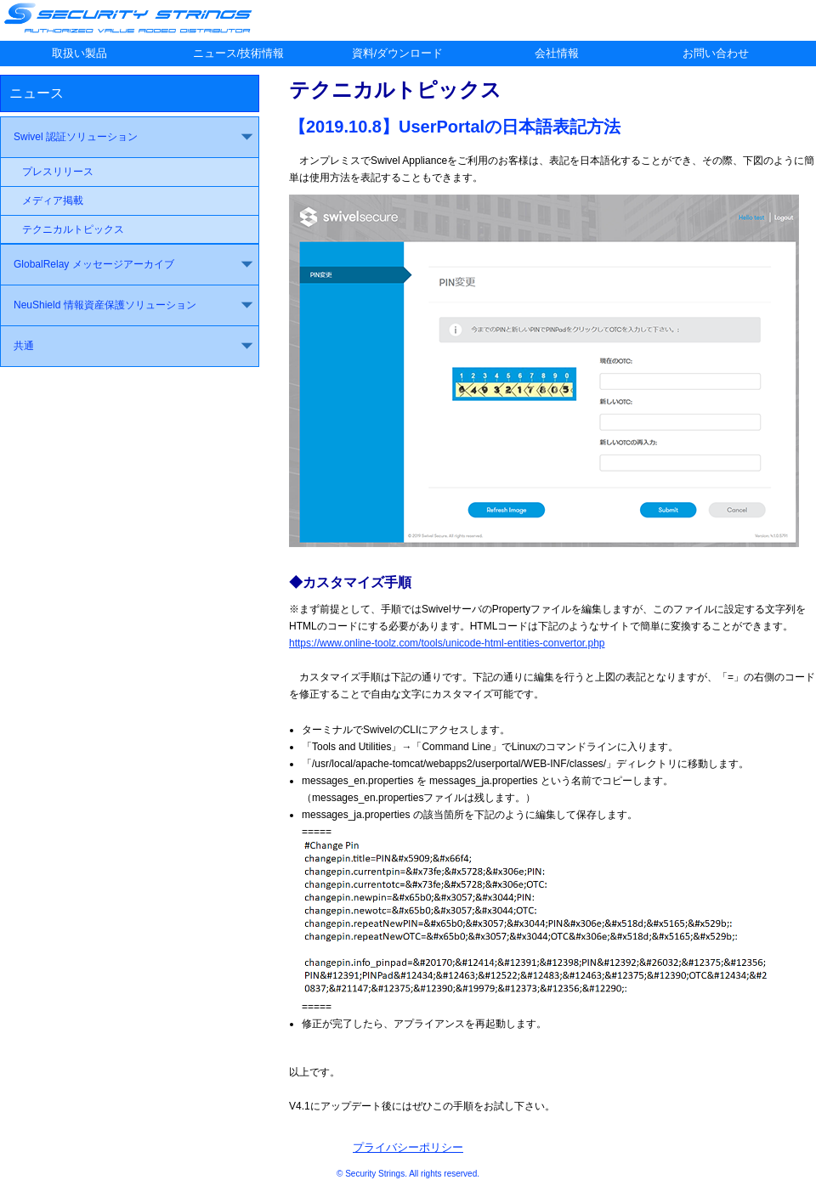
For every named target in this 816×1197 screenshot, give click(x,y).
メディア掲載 (52, 200)
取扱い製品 (79, 53)
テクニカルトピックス (73, 229)
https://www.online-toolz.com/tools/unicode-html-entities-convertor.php (447, 643)
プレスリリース (58, 172)
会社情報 (557, 53)
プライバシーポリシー (408, 1147)
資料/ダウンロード (398, 53)
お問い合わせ (716, 53)
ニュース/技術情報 (239, 53)
